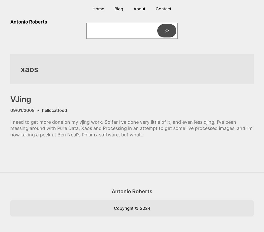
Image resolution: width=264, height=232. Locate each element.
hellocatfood (54, 110)
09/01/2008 (22, 110)
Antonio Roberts (28, 22)
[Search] (167, 30)
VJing (20, 99)
